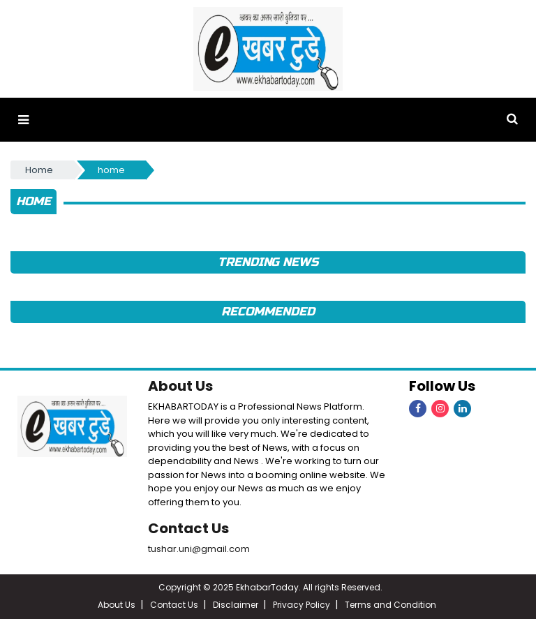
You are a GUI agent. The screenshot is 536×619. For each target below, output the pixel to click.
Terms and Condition (390, 605)
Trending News (268, 262)
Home (39, 170)
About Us (180, 386)
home (111, 170)
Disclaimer (235, 605)
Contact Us (188, 528)
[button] (23, 119)
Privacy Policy (301, 605)
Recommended (267, 311)
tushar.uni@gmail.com (199, 548)
